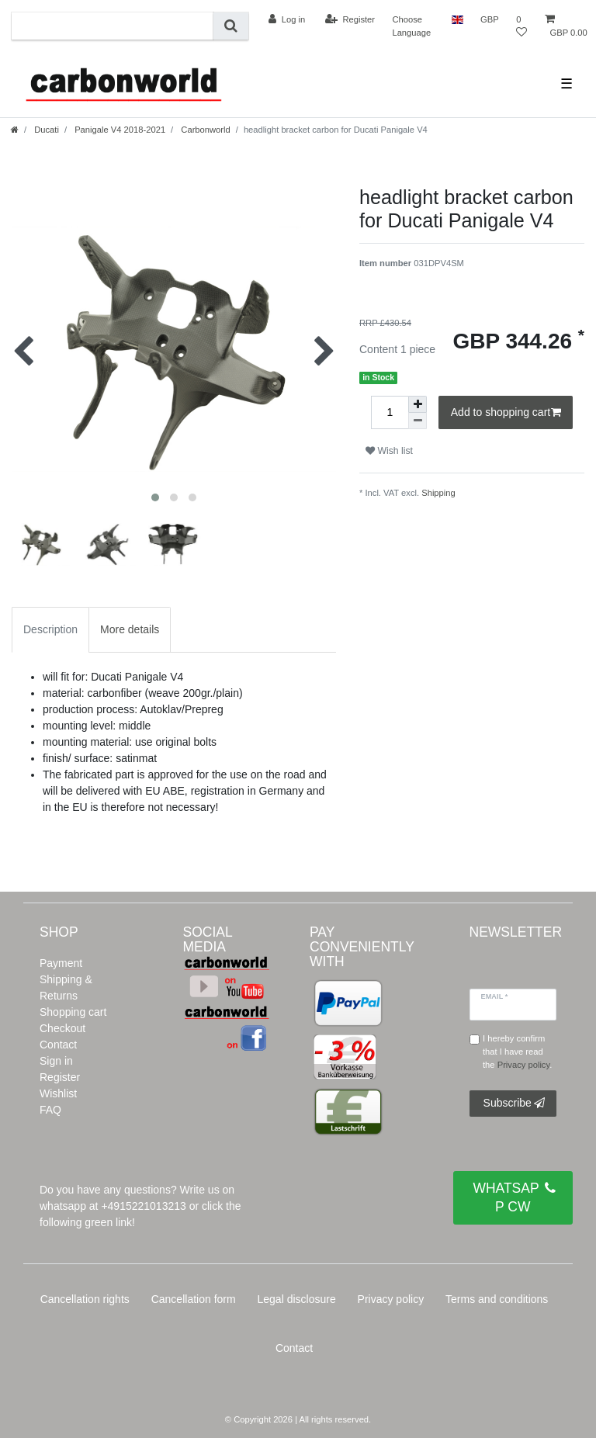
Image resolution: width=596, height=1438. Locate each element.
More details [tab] (129, 629)
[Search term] (112, 26)
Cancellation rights (85, 1299)
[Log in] (287, 19)
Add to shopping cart (506, 413)
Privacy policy (391, 1299)
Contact (58, 1044)
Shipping (438, 492)
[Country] (457, 19)
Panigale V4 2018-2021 (118, 129)
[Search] (230, 26)
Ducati (45, 129)
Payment (61, 963)
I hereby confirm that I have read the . (517, 1051)
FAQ (50, 1110)
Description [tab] (50, 629)
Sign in (56, 1061)
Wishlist (58, 1093)
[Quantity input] (389, 412)
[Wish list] (521, 26)
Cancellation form (193, 1299)
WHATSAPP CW (514, 1197)
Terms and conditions (496, 1299)
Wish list (389, 450)
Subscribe (514, 1104)
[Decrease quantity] (417, 421)
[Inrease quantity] (417, 404)
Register (60, 1077)
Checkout (62, 1028)
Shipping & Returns (66, 987)
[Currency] (490, 19)
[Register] (350, 19)
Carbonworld (204, 129)
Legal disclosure (297, 1299)
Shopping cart (73, 1012)
